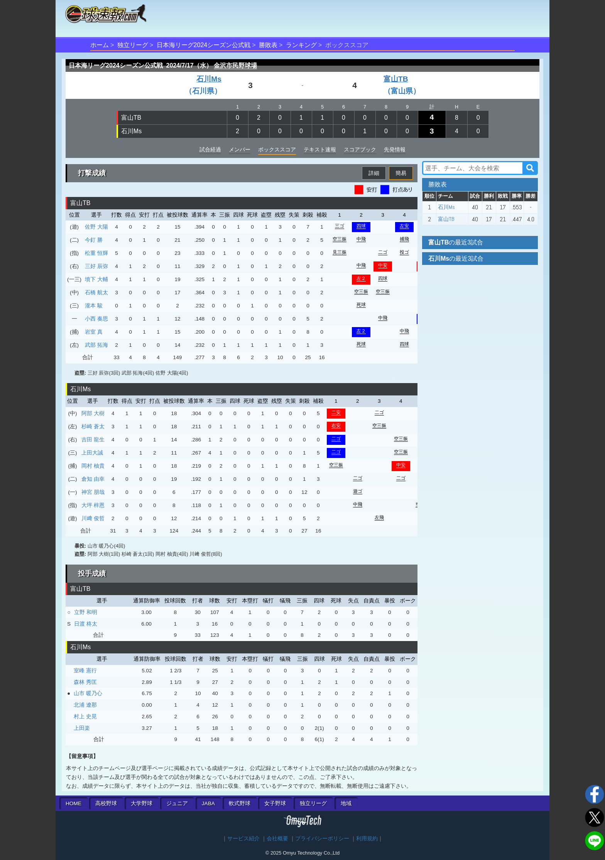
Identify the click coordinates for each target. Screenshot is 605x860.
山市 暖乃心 (88, 693)
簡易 (400, 173)
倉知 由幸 (93, 479)
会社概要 (277, 838)
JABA (208, 803)
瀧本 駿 (94, 305)
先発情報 (395, 149)
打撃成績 (92, 173)
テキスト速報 (320, 149)
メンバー (239, 149)
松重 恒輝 (96, 253)
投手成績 (92, 573)
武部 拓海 (96, 345)
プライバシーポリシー (322, 838)
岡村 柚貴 (93, 466)
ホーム (99, 45)
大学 (141, 803)
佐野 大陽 (96, 227)
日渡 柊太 (85, 624)
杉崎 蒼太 (93, 426)
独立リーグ (132, 45)
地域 (346, 803)
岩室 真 (94, 332)
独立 (313, 803)
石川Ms (131, 131)
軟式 (239, 803)
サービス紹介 (243, 838)
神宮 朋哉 (93, 492)
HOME (73, 803)
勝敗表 (268, 45)
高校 (106, 803)
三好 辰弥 (96, 266)
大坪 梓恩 (93, 505)
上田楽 (82, 728)
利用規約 (367, 838)
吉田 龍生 (93, 439)
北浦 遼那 (85, 705)
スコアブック (360, 149)
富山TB (131, 117)
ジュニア (177, 803)
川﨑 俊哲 (93, 518)
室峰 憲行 (85, 670)
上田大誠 (92, 453)
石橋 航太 (96, 292)
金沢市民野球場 (235, 65)
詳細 (373, 173)
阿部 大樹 (93, 413)
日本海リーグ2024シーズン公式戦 (204, 45)
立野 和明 (85, 612)
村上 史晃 (85, 716)
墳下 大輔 (96, 279)
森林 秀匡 (85, 682)
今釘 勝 (94, 240)
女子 (275, 803)
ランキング (301, 45)
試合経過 (210, 149)
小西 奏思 (96, 319)
